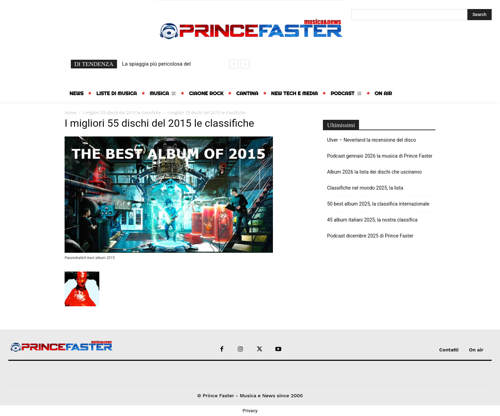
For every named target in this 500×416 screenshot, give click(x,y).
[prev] (234, 64)
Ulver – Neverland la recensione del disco (371, 140)
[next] (245, 64)
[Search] (479, 14)
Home (70, 113)
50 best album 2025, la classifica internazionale (378, 204)
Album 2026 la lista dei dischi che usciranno (374, 172)
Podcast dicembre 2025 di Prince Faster (370, 236)
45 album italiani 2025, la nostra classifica (372, 220)
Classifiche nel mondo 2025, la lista (365, 188)
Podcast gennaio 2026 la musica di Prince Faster (379, 156)
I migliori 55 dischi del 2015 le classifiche (122, 113)
